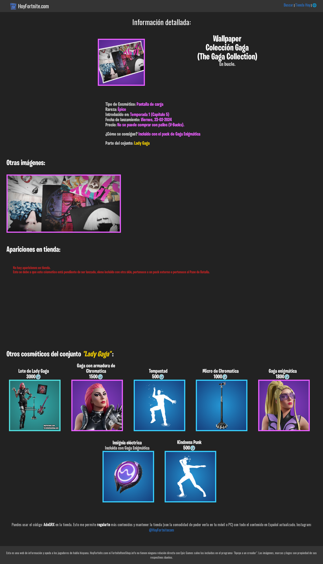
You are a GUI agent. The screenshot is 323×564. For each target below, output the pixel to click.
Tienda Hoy (302, 5)
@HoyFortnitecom (161, 530)
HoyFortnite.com (33, 6)
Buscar (288, 5)
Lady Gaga (142, 143)
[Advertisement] (134, 312)
